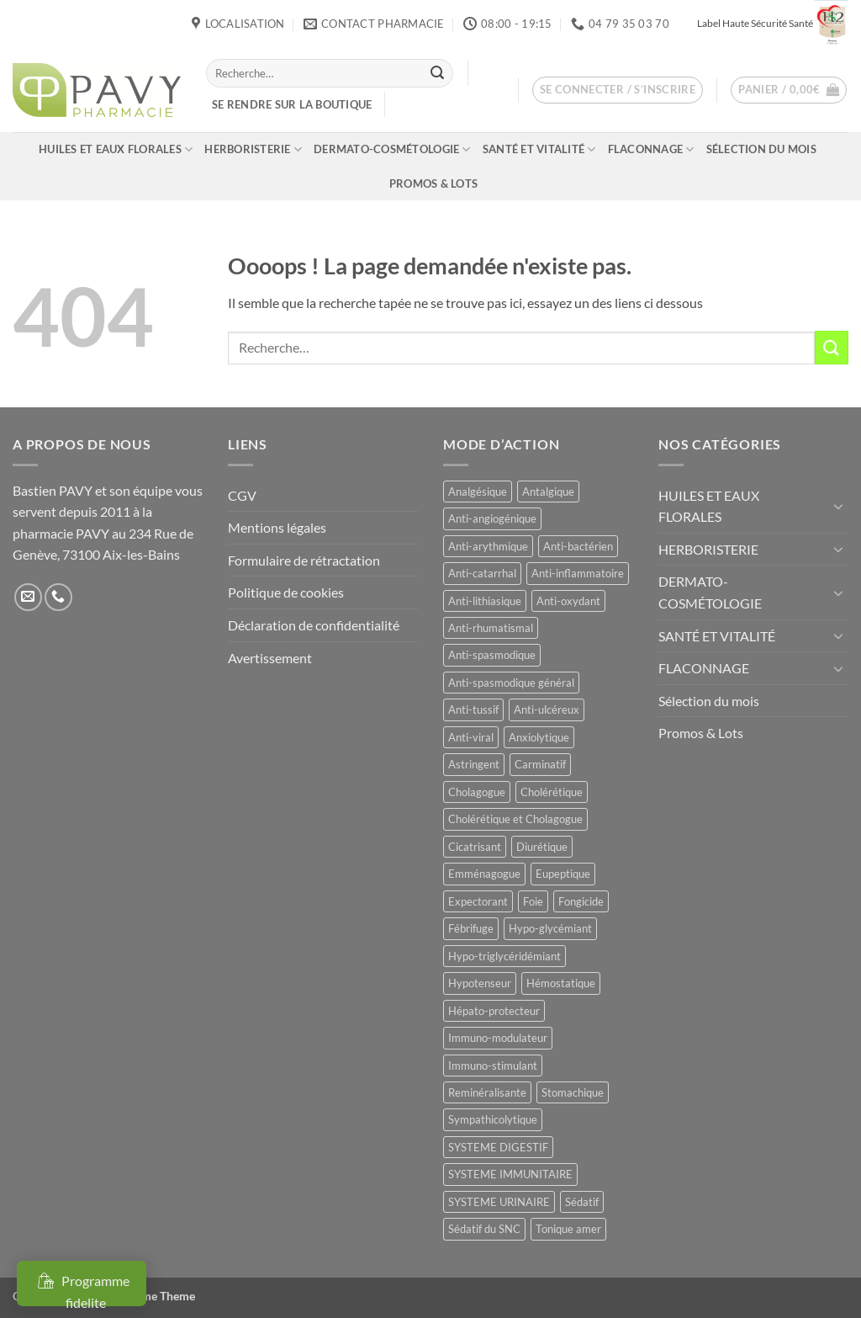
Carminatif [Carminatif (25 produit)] (540, 764)
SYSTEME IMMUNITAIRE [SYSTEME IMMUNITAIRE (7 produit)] (510, 1174)
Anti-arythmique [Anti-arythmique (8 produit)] (488, 546)
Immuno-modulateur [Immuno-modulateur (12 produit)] (497, 1037)
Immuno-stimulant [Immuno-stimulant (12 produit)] (492, 1065)
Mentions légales (277, 527)
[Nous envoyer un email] (28, 597)
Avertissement (270, 658)
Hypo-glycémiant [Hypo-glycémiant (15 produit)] (550, 928)
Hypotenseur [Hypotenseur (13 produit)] (479, 983)
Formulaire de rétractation (304, 560)
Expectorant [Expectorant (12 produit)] (478, 901)
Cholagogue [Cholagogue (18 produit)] (476, 792)
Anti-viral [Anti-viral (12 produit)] (471, 737)
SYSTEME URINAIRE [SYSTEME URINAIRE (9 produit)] (499, 1202)
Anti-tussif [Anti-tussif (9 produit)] (473, 709)
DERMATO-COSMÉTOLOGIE (392, 149)
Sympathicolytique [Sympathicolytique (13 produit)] (492, 1119)
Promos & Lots (433, 183)
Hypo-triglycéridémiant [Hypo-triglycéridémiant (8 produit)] (504, 956)
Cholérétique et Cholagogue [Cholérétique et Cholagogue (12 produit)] (515, 819)
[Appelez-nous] (58, 597)
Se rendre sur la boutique (292, 104)
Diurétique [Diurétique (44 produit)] (542, 846)
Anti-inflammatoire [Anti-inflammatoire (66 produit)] (577, 573)
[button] (618, 90)
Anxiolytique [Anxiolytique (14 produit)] (539, 737)
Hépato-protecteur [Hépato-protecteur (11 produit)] (494, 1011)
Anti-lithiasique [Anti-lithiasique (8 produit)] (484, 601)
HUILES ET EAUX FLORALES (116, 149)
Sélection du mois (761, 149)
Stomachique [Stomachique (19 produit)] (572, 1092)
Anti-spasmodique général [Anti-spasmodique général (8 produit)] (511, 682)
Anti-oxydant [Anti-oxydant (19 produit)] (568, 601)
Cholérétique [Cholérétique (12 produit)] (551, 792)
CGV (242, 495)
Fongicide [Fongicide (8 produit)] (581, 901)
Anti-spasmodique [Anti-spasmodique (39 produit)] (492, 655)
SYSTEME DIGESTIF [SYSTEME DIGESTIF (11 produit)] (498, 1147)
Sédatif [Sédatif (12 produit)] (582, 1202)
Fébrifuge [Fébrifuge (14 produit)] (471, 928)
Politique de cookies (286, 592)
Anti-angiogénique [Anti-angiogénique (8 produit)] (492, 518)
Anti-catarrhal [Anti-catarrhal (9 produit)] (482, 573)
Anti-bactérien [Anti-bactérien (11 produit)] (578, 546)
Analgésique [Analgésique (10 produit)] (477, 491)
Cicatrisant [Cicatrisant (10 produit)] (474, 846)
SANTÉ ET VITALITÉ (539, 149)
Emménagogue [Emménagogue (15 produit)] (484, 873)
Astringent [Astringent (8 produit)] (473, 764)
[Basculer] (838, 506)
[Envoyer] (437, 73)
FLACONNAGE (651, 149)
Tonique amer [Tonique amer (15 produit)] (568, 1229)
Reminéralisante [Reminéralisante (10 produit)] (487, 1092)
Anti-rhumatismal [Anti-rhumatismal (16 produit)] (490, 628)
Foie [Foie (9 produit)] (533, 901)
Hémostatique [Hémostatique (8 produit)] (560, 983)
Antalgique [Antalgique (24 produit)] (548, 491)
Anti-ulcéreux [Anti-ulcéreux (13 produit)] (546, 709)
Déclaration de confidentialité (313, 625)
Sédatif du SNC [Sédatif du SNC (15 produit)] (484, 1229)
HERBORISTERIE (253, 149)
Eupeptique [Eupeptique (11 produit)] (563, 873)
